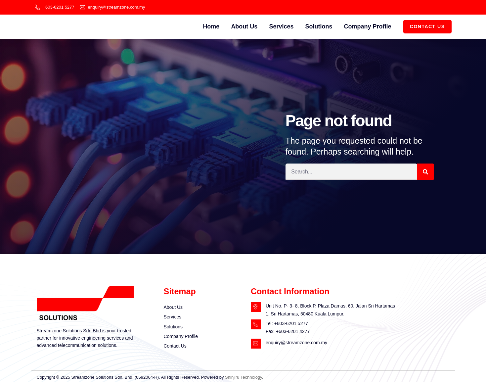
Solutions (318, 26)
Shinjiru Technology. (244, 377)
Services (281, 26)
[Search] (425, 172)
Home (211, 26)
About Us (244, 26)
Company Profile (367, 26)
